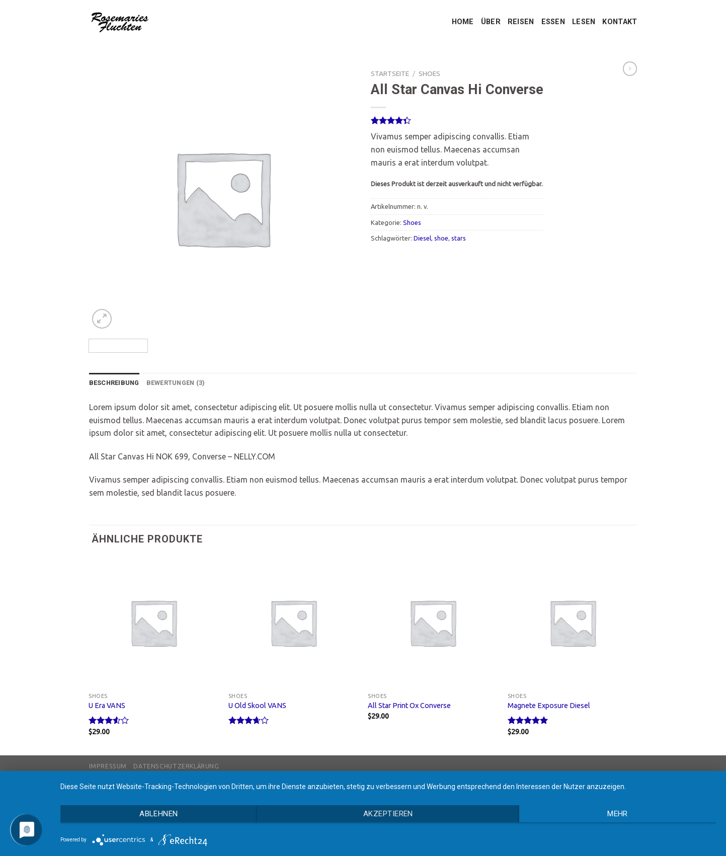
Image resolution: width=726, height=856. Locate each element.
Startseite (390, 73)
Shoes (429, 73)
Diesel (422, 238)
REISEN (521, 22)
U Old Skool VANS (257, 706)
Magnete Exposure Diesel (549, 706)
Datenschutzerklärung (176, 766)
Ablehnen (158, 813)
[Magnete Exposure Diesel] (572, 622)
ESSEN (553, 22)
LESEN (583, 22)
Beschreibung (114, 382)
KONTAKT (619, 22)
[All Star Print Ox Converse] (433, 622)
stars (458, 238)
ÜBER (491, 22)
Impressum (108, 766)
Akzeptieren (388, 813)
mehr (617, 813)
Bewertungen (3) (175, 382)
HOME (463, 22)
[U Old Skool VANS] (293, 622)
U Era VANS (107, 706)
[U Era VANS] (153, 622)
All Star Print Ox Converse (409, 706)
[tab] (114, 383)
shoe (441, 238)
